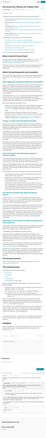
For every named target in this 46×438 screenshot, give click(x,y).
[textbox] (23, 364)
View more (3, 429)
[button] (11, 336)
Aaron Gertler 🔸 (8, 9)
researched (14, 197)
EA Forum (7, 2)
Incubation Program (15, 199)
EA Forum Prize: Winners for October (21, 7)
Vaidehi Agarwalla (9, 278)
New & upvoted (9, 373)
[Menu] (1, 2)
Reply (3, 380)
